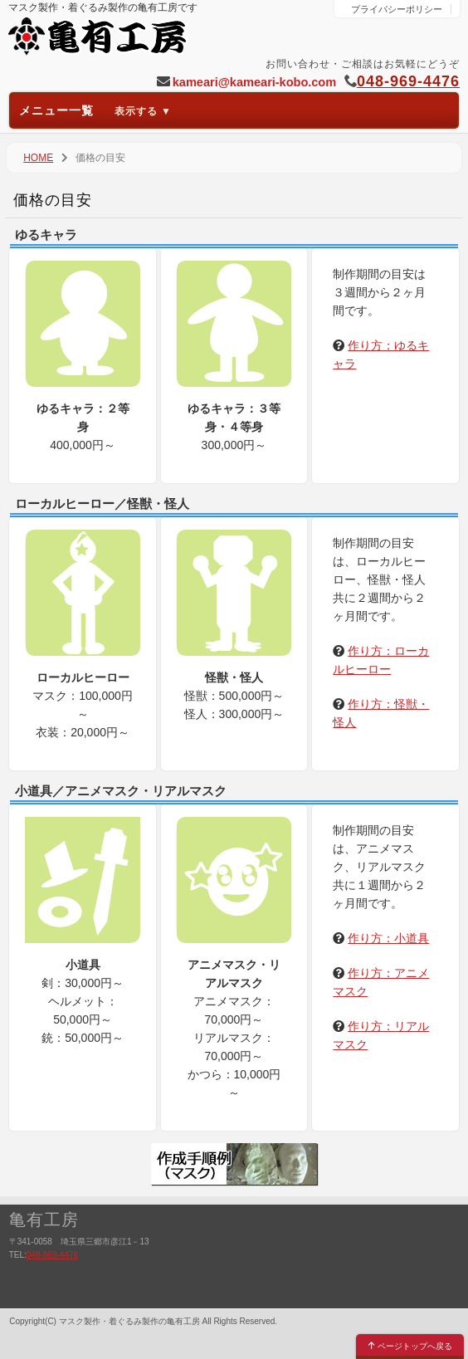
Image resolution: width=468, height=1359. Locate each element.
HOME (38, 158)
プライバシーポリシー (396, 9)
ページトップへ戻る (410, 1346)
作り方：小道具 (388, 938)
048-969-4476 (408, 81)
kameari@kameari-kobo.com (254, 82)
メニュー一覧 (95, 110)
